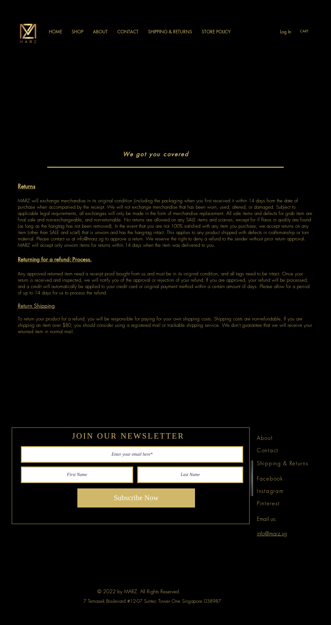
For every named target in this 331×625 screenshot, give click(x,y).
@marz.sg (94, 239)
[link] (308, 31)
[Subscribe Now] (136, 497)
